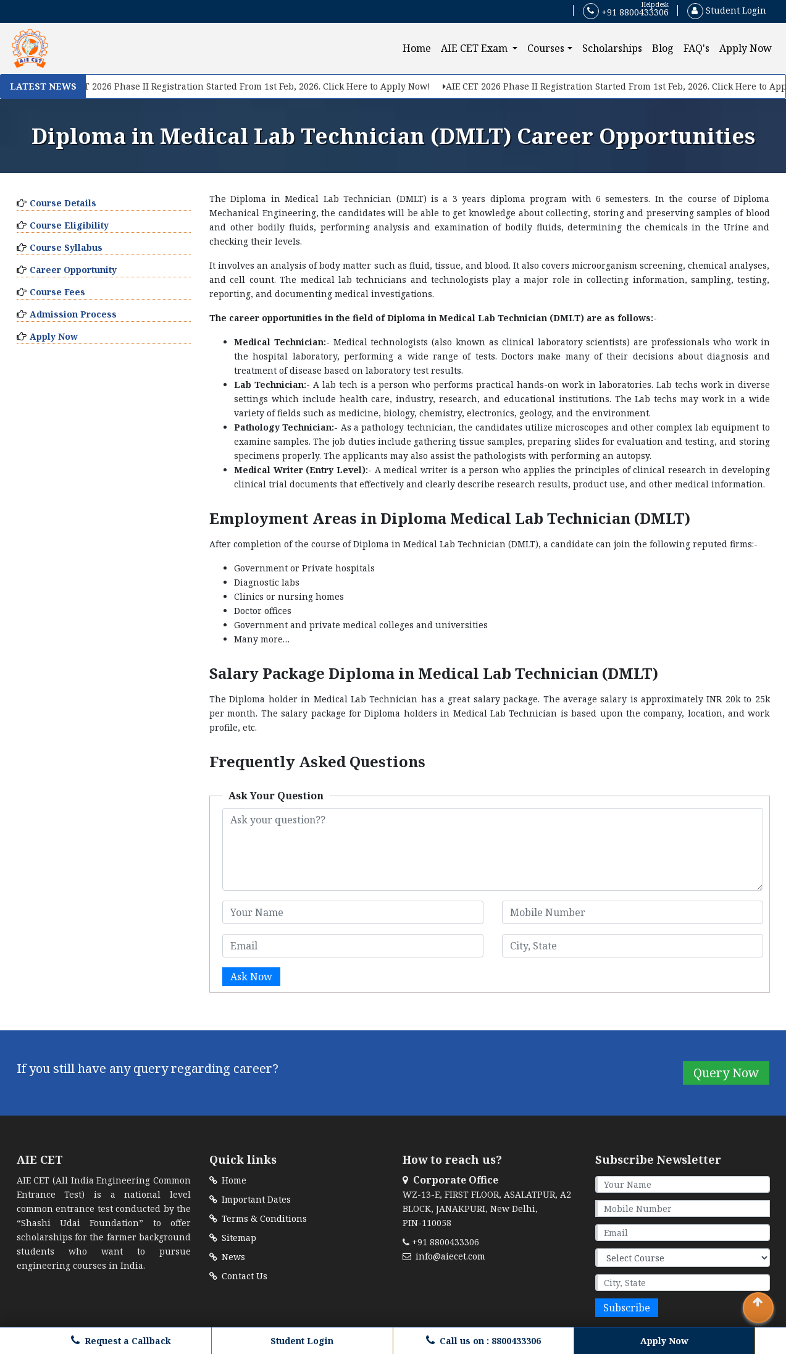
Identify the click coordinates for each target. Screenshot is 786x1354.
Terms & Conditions (258, 1218)
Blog (663, 48)
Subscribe (626, 1307)
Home (419, 48)
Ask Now (251, 976)
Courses (545, 48)
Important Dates (250, 1199)
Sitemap (232, 1237)
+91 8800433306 (626, 11)
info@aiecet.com (444, 1256)
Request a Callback (121, 1341)
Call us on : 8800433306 (483, 1341)
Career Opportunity (73, 269)
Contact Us (238, 1276)
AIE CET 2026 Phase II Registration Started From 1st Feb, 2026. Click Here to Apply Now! (243, 86)
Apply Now (745, 48)
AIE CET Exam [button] (475, 48)
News (227, 1257)
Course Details (63, 203)
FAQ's (696, 48)
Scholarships (612, 48)
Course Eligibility (69, 225)
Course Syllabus (66, 247)
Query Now (726, 1072)
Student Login (726, 10)
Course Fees (57, 292)
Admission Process (73, 314)
